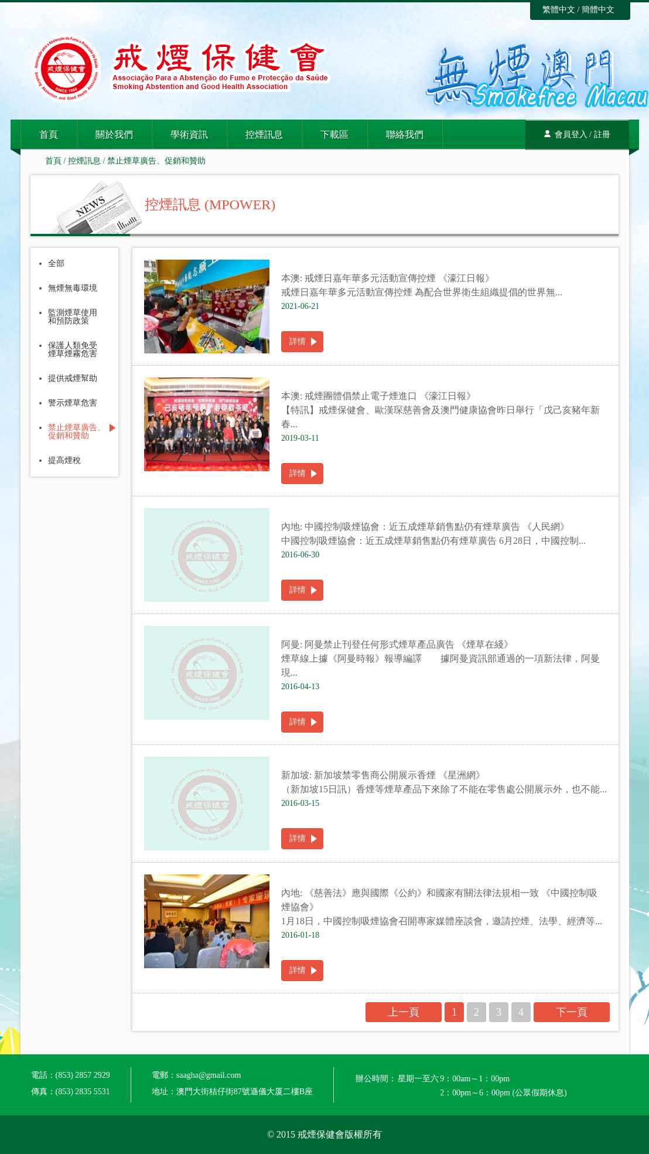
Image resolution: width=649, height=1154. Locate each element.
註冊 (602, 134)
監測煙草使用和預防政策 (72, 317)
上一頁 (403, 1012)
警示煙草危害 (72, 403)
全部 (56, 264)
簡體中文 (598, 9)
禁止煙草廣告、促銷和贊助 (156, 160)
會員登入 (571, 134)
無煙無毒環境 (72, 288)
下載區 (334, 134)
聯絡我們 (404, 134)
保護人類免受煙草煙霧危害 (72, 350)
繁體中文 (558, 9)
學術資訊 (189, 134)
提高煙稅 (64, 461)
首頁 (48, 134)
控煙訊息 (264, 134)
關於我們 (114, 134)
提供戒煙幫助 (72, 379)
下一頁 (571, 1012)
